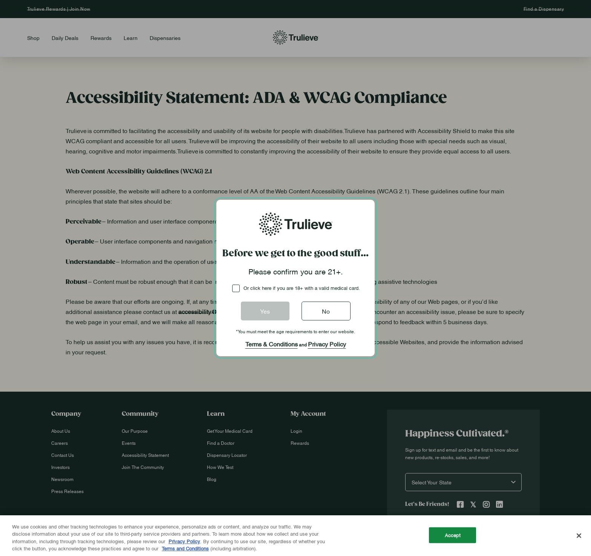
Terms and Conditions (185, 548)
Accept (453, 535)
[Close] (579, 535)
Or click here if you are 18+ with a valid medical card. (301, 287)
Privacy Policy (327, 343)
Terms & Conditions (271, 343)
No (326, 310)
